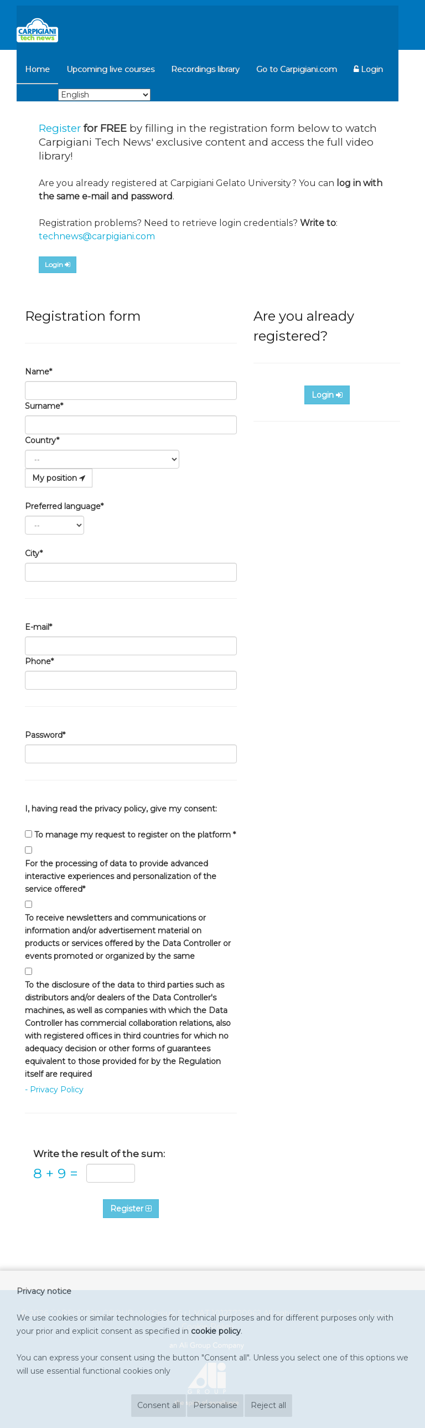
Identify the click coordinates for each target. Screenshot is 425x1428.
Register (60, 128)
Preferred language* (64, 506)
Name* (38, 372)
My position (58, 478)
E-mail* (38, 627)
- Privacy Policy (54, 1090)
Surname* (44, 406)
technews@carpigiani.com (97, 236)
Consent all (158, 1405)
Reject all (268, 1405)
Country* (42, 440)
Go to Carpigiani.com (296, 69)
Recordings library (205, 69)
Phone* (39, 661)
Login (368, 69)
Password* (45, 735)
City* (34, 553)
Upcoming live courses (110, 69)
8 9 (55, 1173)
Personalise (215, 1405)
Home (37, 69)
